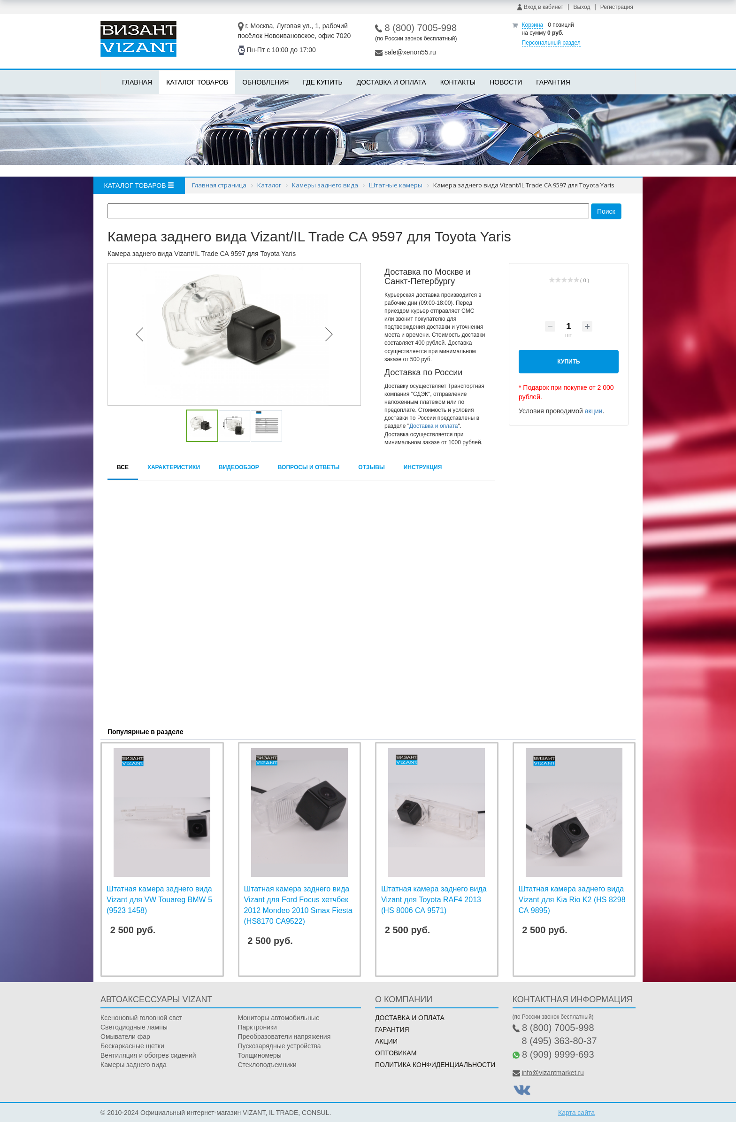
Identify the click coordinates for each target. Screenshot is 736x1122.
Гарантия (553, 82)
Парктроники (257, 1027)
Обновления (265, 82)
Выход (582, 7)
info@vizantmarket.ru (552, 1072)
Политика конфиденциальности (435, 1064)
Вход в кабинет (540, 7)
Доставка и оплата (391, 82)
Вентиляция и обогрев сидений (148, 1055)
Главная (137, 82)
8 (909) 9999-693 (558, 1054)
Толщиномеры (260, 1055)
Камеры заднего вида (133, 1064)
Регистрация (616, 7)
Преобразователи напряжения (284, 1036)
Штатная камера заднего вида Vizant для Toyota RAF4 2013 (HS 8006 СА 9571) (434, 899)
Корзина (533, 25)
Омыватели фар (125, 1036)
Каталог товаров (197, 82)
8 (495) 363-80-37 (559, 1041)
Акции (386, 1041)
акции (594, 411)
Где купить (322, 82)
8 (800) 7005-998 (421, 28)
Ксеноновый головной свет (141, 1017)
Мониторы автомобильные (279, 1017)
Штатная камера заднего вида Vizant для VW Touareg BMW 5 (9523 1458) (159, 899)
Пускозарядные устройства (279, 1046)
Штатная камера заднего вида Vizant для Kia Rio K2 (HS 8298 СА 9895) (572, 899)
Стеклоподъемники (267, 1064)
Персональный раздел (551, 42)
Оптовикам (395, 1053)
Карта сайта (576, 1112)
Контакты (458, 82)
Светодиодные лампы (134, 1027)
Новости (506, 82)
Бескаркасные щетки (132, 1046)
